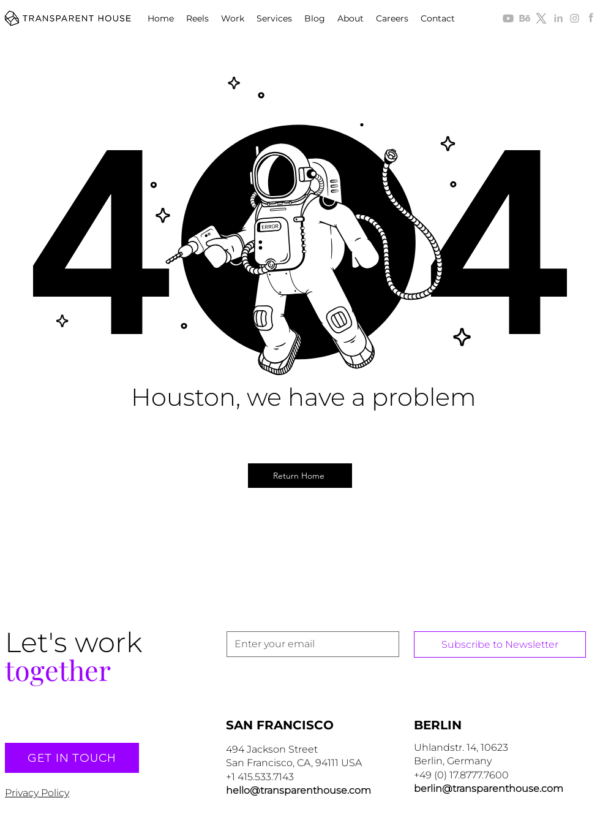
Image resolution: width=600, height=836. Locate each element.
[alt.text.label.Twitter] (541, 18)
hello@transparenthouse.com (298, 790)
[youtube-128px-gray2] (508, 18)
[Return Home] (300, 475)
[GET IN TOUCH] (72, 758)
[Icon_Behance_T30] (524, 18)
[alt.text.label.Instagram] (574, 18)
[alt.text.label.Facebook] (590, 18)
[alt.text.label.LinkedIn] (557, 18)
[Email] (309, 644)
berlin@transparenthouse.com (488, 788)
